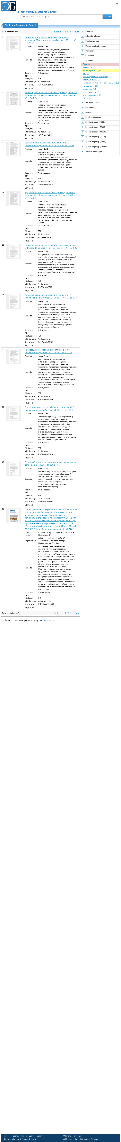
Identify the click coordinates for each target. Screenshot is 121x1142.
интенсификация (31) (92, 70)
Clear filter (87, 64)
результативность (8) (92, 95)
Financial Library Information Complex (81, 1139)
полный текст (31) (90, 67)
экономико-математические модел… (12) (101, 83)
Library (40, 1136)
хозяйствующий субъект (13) (95, 76)
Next (77, 31)
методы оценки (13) (91, 79)
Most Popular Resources (27, 1139)
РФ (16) (86, 73)
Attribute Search (28, 1136)
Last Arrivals (9, 1139)
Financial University (73, 1136)
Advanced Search (11, 1136)
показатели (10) (89, 89)
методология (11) (90, 86)
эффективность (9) (91, 92)
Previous (57, 31)
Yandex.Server (48, 620)
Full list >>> (87, 98)
